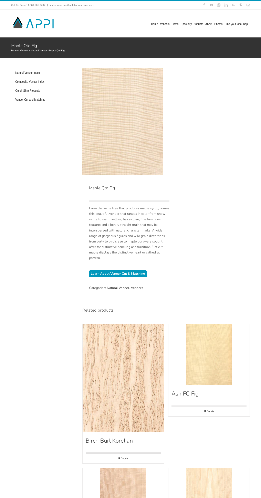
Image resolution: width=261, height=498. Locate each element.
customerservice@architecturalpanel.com (71, 5)
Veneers (24, 50)
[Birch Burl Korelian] (123, 378)
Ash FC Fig (185, 394)
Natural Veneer (39, 50)
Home (14, 50)
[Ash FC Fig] (209, 354)
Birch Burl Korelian (109, 441)
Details (124, 458)
